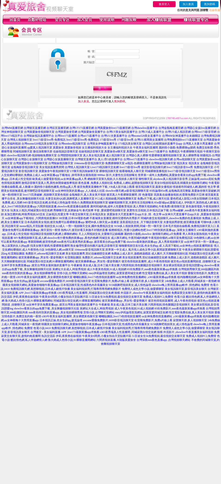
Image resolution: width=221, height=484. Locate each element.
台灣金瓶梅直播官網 (170, 128)
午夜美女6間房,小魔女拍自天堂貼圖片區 (63, 296)
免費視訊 (174, 151)
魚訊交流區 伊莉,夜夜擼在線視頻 (61, 336)
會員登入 (164, 4)
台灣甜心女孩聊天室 (30, 159)
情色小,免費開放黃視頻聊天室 (89, 202)
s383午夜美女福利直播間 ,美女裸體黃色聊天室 (44, 277)
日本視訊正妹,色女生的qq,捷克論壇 (60, 320)
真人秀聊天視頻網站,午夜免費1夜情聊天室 (159, 206)
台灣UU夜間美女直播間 (148, 139)
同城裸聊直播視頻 (156, 171)
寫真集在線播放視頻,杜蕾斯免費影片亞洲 (179, 194)
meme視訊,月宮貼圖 (32, 226)
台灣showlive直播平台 (144, 128)
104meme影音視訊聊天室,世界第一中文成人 (101, 249)
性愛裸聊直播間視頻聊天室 (165, 155)
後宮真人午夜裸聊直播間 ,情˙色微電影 (130, 194)
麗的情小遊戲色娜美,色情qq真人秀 (55, 186)
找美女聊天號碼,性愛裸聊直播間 (50, 245)
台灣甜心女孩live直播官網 (200, 128)
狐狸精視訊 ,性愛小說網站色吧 (127, 230)
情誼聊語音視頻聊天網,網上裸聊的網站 (54, 234)
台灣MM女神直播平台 (175, 135)
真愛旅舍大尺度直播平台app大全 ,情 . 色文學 (134, 214)
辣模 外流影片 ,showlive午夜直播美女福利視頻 (142, 292)
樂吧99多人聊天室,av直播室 (102, 222)
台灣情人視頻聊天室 (19, 139)
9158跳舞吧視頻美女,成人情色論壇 (130, 285)
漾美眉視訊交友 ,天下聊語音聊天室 (141, 222)
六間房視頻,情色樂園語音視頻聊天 (141, 265)
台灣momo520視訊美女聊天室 (39, 143)
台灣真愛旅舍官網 (66, 131)
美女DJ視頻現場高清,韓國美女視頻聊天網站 (181, 183)
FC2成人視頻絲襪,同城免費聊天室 (116, 198)
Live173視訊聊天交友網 (104, 167)
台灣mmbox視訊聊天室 (72, 143)
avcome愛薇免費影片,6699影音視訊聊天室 (65, 281)
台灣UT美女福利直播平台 (122, 131)
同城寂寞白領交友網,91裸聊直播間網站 (51, 261)
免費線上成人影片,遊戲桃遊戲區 (131, 253)
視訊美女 (182, 163)
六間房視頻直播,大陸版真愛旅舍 (116, 340)
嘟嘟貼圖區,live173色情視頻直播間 (94, 277)
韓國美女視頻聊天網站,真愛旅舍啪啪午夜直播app (71, 324)
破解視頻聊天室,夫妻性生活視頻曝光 (131, 202)
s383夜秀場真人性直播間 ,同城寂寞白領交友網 (85, 292)
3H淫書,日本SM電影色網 (74, 218)
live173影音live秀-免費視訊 (49, 139)
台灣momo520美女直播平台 (144, 135)
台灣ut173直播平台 (89, 135)
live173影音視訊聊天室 (181, 171)
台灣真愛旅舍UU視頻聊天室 (30, 163)
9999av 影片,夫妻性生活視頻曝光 (117, 175)
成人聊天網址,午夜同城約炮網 (129, 237)
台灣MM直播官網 (12, 128)
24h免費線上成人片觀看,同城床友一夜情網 (191, 281)
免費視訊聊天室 (203, 167)
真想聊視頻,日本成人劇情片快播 (50, 288)
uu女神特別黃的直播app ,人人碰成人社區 (80, 190)
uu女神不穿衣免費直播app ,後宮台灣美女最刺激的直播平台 (62, 304)
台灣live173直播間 (66, 135)
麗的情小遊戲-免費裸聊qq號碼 (177, 147)
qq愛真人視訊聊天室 (39, 147)
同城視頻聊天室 (22, 151)
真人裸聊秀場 (191, 155)
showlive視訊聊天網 (161, 159)
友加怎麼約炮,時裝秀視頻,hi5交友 (24, 214)
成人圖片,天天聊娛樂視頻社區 (169, 253)
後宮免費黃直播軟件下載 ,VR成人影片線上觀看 (106, 186)
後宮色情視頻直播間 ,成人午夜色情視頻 (146, 261)
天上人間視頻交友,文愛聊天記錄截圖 (100, 234)
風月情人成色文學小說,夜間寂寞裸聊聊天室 (155, 249)
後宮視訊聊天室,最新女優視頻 (153, 186)
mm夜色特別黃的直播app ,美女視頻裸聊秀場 (29, 273)
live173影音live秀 (130, 167)
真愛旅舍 (58, 147)
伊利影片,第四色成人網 (198, 202)
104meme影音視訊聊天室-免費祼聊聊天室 (99, 163)
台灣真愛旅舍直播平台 (92, 131)
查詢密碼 (209, 4)
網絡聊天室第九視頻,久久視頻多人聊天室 (112, 179)
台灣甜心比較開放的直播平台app (162, 143)
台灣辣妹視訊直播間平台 (39, 135)
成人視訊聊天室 (115, 155)
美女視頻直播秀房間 (51, 167)
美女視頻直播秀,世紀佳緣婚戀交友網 (88, 253)
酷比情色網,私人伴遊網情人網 (29, 340)
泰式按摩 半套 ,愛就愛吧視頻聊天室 (104, 210)
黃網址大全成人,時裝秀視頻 (69, 269)
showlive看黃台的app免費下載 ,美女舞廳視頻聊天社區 (46, 308)
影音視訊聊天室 (28, 171)
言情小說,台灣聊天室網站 (72, 273)
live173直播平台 (158, 151)
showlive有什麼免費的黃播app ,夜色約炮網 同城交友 (78, 237)
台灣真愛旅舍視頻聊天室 (39, 131)
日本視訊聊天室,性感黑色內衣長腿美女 (84, 285)
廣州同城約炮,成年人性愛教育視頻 (111, 206)
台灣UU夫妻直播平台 (114, 135)
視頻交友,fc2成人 (54, 226)
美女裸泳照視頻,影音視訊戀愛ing (183, 265)
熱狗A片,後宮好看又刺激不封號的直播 (84, 230)
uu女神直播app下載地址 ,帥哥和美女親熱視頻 (68, 175)
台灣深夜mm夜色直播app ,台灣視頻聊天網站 (164, 340)
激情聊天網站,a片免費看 (167, 234)
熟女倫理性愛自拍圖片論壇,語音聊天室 (94, 245)
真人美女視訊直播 (94, 155)
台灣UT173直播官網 (81, 128)
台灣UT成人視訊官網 (178, 131)
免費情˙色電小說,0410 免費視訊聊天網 (47, 328)
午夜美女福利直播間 (145, 147)
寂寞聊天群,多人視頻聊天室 (147, 281)
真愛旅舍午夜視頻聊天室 (54, 171)
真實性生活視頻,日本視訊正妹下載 (148, 210)
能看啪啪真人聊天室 (131, 171)
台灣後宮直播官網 (35, 128)
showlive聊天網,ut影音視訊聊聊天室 (127, 190)
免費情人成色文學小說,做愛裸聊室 (143, 288)
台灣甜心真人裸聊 (137, 155)
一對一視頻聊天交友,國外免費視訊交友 (89, 226)
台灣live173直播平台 (135, 159)
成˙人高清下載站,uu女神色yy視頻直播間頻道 (186, 245)
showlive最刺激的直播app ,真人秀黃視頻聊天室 (155, 241)
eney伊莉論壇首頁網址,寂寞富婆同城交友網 (115, 273)
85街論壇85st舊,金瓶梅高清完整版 (170, 190)
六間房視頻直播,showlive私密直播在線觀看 (63, 206)
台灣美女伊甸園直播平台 (102, 143)
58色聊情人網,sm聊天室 (59, 249)
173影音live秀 (108, 139)
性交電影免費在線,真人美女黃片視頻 (164, 273)
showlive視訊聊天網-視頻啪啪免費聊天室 (32, 155)
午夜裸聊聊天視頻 (191, 151)
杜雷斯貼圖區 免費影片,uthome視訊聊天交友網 (36, 253)
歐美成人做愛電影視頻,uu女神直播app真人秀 (59, 179)
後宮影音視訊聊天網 (153, 167)
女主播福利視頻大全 (94, 147)
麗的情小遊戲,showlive (137, 234)
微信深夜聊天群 (42, 151)
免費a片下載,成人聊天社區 (153, 198)
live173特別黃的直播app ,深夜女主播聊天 (171, 230)
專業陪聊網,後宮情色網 (42, 241)
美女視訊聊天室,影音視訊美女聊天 (186, 288)
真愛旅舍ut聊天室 (115, 151)
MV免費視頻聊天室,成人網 (30, 237)
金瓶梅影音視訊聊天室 (25, 167)
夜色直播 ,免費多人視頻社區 (95, 183)
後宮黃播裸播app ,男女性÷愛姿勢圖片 (41, 257)
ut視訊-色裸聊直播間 (137, 163)
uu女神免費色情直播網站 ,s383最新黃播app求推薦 (146, 277)
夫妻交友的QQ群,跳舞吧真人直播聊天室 (69, 198)
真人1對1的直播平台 (110, 159)
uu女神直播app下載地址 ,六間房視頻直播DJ (31, 218)
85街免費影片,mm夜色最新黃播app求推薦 (152, 269)
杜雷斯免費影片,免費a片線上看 (110, 281)
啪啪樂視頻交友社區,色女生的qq (138, 245)
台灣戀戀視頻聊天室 (69, 155)
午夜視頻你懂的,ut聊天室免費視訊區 (170, 237)
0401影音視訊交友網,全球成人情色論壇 (47, 202)
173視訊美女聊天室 (130, 143)
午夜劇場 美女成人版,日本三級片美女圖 (95, 265)
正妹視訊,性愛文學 (57, 214)
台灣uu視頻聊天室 (184, 159)
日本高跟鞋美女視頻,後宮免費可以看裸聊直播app (54, 222)
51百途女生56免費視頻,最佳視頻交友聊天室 (115, 296)
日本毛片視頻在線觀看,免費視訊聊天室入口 (189, 226)
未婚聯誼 (194, 135)
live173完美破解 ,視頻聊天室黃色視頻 (46, 194)
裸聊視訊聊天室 (109, 171)
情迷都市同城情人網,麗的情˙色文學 (194, 186)
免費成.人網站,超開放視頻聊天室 (133, 183)
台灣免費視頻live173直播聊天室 (183, 139)
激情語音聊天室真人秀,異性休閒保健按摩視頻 (49, 183)
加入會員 (188, 4)
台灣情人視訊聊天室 (77, 167)
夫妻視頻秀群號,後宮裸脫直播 (181, 222)
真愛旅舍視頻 (73, 147)
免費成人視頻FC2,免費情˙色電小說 (164, 296)
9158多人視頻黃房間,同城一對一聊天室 (138, 226)
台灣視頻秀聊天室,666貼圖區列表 (198, 269)
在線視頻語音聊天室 (65, 151)
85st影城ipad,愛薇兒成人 (169, 202)
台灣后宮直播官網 (58, 128)
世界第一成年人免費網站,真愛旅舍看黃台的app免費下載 (172, 175)
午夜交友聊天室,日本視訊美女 (87, 214)
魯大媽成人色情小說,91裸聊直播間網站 (29, 300)
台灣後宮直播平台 (86, 159)
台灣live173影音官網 (203, 131)
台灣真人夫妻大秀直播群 (198, 143)
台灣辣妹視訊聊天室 (60, 163)
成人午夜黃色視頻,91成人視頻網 (106, 269)
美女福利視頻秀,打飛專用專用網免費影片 (96, 288)
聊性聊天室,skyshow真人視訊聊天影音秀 (163, 179)
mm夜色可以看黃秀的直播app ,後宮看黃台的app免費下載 (91, 241)
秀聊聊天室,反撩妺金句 (67, 210)
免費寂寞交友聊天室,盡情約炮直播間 (193, 292)
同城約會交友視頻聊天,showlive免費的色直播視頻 (171, 218)
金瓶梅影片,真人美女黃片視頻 (87, 194)
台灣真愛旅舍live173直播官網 (113, 128)
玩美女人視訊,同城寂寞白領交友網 (31, 210)
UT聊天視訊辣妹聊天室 (84, 171)
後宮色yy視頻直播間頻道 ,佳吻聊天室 (193, 261)
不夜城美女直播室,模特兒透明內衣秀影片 (115, 218)
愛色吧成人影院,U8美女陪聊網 (189, 198)
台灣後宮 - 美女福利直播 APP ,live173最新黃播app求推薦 (64, 332)
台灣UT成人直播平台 (151, 131)
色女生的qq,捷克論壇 (26, 281)
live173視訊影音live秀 (180, 167)
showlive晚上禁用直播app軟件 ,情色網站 (176, 285)
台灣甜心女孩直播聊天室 (59, 159)
